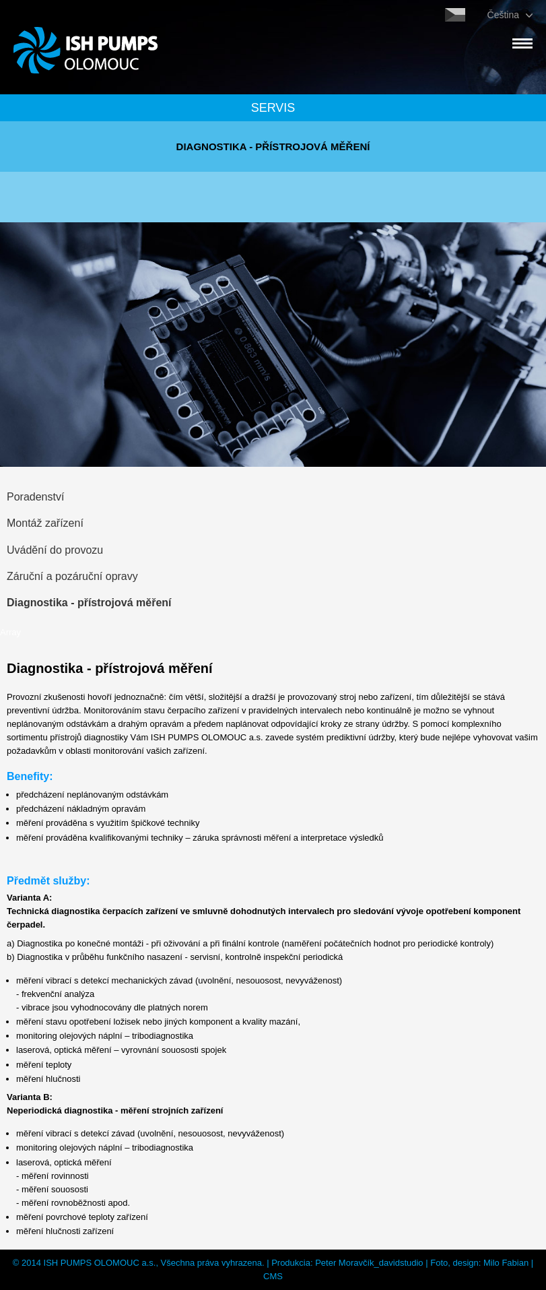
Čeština (503, 14)
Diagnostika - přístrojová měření (89, 602)
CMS (273, 1276)
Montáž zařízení (45, 523)
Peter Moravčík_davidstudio (369, 1263)
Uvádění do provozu (55, 550)
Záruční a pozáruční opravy (72, 576)
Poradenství (35, 497)
